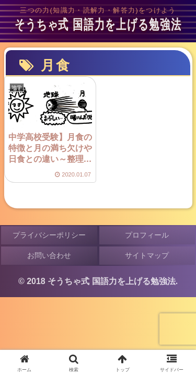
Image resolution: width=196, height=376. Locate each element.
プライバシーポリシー (49, 235)
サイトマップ (147, 255)
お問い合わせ (49, 255)
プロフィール (147, 235)
